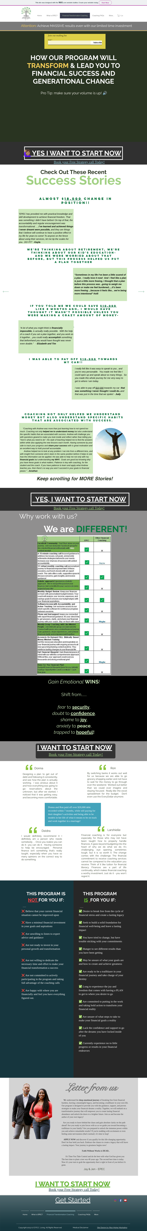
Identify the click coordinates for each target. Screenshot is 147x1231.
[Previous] (6, 292)
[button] (121, 15)
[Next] (141, 292)
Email (49, 40)
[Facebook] (120, 1200)
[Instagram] (115, 1200)
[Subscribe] (96, 43)
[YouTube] (125, 1200)
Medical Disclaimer (80, 1228)
